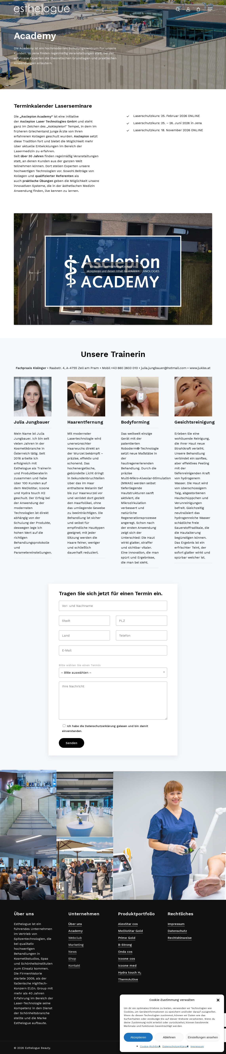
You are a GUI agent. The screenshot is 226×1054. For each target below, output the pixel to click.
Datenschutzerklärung (175, 1046)
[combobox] (113, 673)
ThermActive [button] (128, 979)
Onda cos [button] (125, 952)
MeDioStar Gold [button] (130, 931)
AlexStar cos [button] (128, 924)
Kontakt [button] (74, 965)
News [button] (72, 952)
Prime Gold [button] (126, 938)
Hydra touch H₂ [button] (129, 972)
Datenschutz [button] (177, 931)
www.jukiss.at (200, 368)
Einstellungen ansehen (203, 1037)
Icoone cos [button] (126, 958)
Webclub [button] (75, 938)
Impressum (197, 1046)
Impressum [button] (176, 924)
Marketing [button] (76, 945)
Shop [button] (72, 958)
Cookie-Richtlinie (150, 1046)
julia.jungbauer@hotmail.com (163, 368)
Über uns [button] (75, 924)
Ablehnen (169, 1037)
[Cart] (200, 9)
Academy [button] (75, 931)
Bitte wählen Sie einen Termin (80, 665)
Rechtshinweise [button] (180, 938)
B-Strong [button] (125, 945)
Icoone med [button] (127, 965)
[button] (218, 1000)
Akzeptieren (138, 1037)
